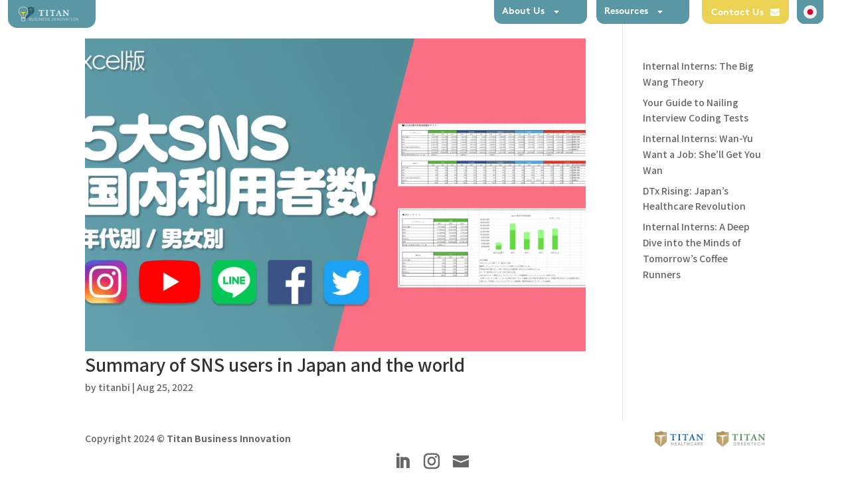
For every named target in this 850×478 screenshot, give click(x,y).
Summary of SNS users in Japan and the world (275, 364)
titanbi (114, 387)
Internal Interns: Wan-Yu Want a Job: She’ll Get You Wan (702, 154)
